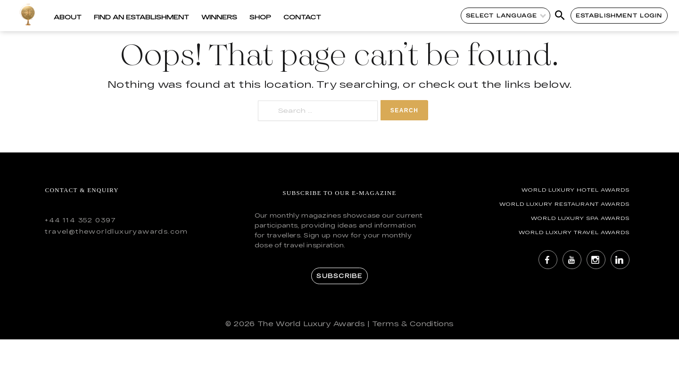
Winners (219, 17)
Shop (260, 17)
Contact (302, 17)
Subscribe (339, 275)
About (68, 17)
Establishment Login (619, 15)
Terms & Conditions (413, 324)
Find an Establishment (141, 17)
